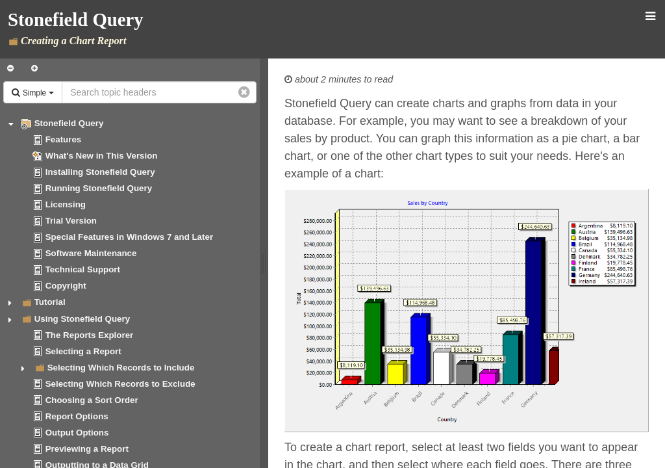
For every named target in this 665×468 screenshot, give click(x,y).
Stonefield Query (69, 123)
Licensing (65, 204)
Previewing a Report (87, 449)
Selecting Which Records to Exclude (120, 384)
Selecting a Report (83, 351)
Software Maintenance (91, 253)
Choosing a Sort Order (91, 400)
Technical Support (82, 269)
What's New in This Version (101, 156)
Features (63, 139)
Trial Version (71, 221)
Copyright (65, 286)
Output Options (77, 432)
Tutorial (50, 302)
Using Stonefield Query (82, 319)
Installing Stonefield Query (100, 172)
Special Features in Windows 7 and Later (129, 237)
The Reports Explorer (89, 335)
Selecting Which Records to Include (121, 367)
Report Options (76, 416)
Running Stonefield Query (98, 188)
